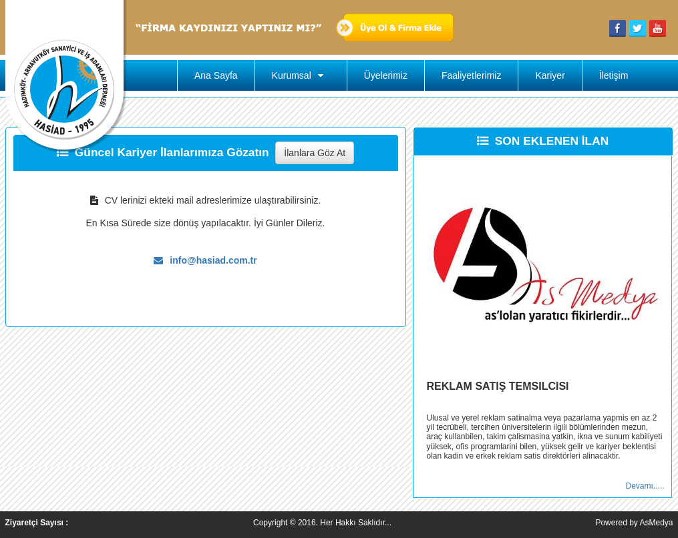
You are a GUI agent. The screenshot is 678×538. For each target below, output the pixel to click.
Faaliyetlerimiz (471, 75)
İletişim (614, 75)
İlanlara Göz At (314, 153)
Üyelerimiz (385, 75)
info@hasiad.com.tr (205, 260)
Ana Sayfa (216, 75)
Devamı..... (644, 486)
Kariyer (549, 75)
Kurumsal (301, 75)
